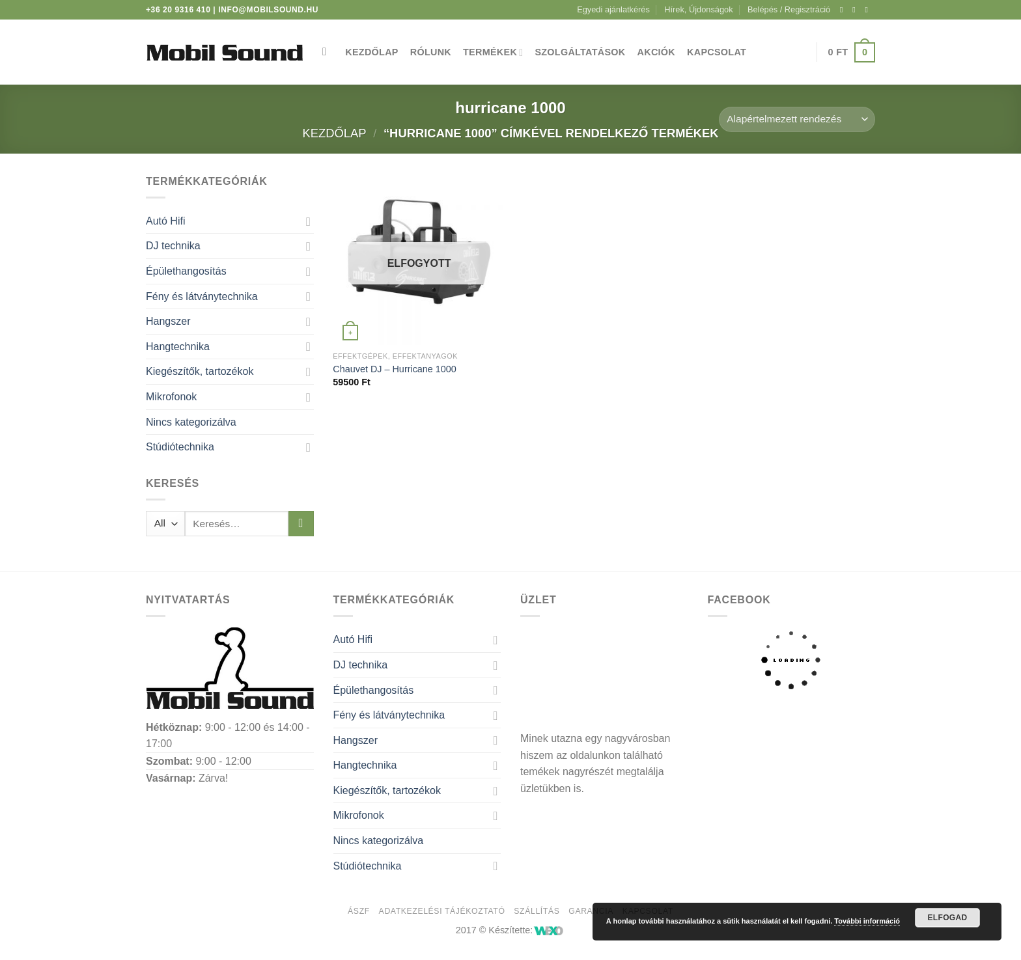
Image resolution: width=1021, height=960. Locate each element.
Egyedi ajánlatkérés (613, 9)
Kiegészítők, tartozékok (199, 371)
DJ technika (173, 245)
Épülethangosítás (186, 271)
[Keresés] (327, 52)
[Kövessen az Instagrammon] (856, 9)
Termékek (493, 52)
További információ (867, 921)
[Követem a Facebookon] (844, 9)
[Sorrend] (797, 119)
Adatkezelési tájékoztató (442, 911)
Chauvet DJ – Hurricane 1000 (394, 369)
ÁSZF (359, 911)
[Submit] (301, 523)
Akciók (656, 52)
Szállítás (536, 911)
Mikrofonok (171, 396)
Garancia (590, 911)
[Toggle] (308, 221)
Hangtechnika (178, 346)
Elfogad (947, 917)
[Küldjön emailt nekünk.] (869, 9)
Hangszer (168, 321)
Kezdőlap (371, 52)
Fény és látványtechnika (202, 296)
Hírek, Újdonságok (698, 9)
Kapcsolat (716, 52)
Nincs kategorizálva (191, 422)
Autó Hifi (165, 220)
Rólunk (430, 52)
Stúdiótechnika (180, 446)
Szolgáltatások (580, 52)
